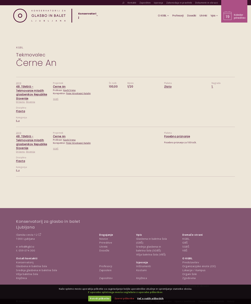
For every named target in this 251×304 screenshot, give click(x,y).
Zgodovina (189, 278)
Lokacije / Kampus (194, 270)
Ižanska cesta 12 (26, 234)
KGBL (185, 238)
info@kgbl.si (26, 246)
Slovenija (30, 101)
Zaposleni (105, 270)
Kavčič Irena (69, 90)
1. (212, 86)
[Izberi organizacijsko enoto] (87, 16)
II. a (18, 120)
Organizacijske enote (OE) (199, 266)
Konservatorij (25, 262)
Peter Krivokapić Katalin (78, 93)
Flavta (20, 111)
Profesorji (105, 266)
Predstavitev (190, 262)
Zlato (168, 86)
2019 (18, 83)
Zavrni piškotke (124, 298)
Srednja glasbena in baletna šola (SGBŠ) (148, 248)
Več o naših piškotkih (150, 298)
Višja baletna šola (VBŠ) (151, 254)
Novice (103, 238)
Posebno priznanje (177, 136)
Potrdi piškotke (100, 298)
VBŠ (184, 250)
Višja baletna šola (27, 274)
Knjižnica (21, 278)
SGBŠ (55, 99)
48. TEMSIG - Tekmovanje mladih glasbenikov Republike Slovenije (31, 92)
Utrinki (103, 246)
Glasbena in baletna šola (31, 266)
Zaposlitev (106, 278)
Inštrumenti (143, 266)
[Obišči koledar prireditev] (234, 11)
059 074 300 (27, 250)
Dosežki (104, 250)
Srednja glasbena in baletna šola (36, 270)
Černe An (59, 86)
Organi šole (189, 274)
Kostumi (141, 270)
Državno (20, 101)
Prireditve (105, 242)
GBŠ (185, 242)
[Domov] (39, 16)
